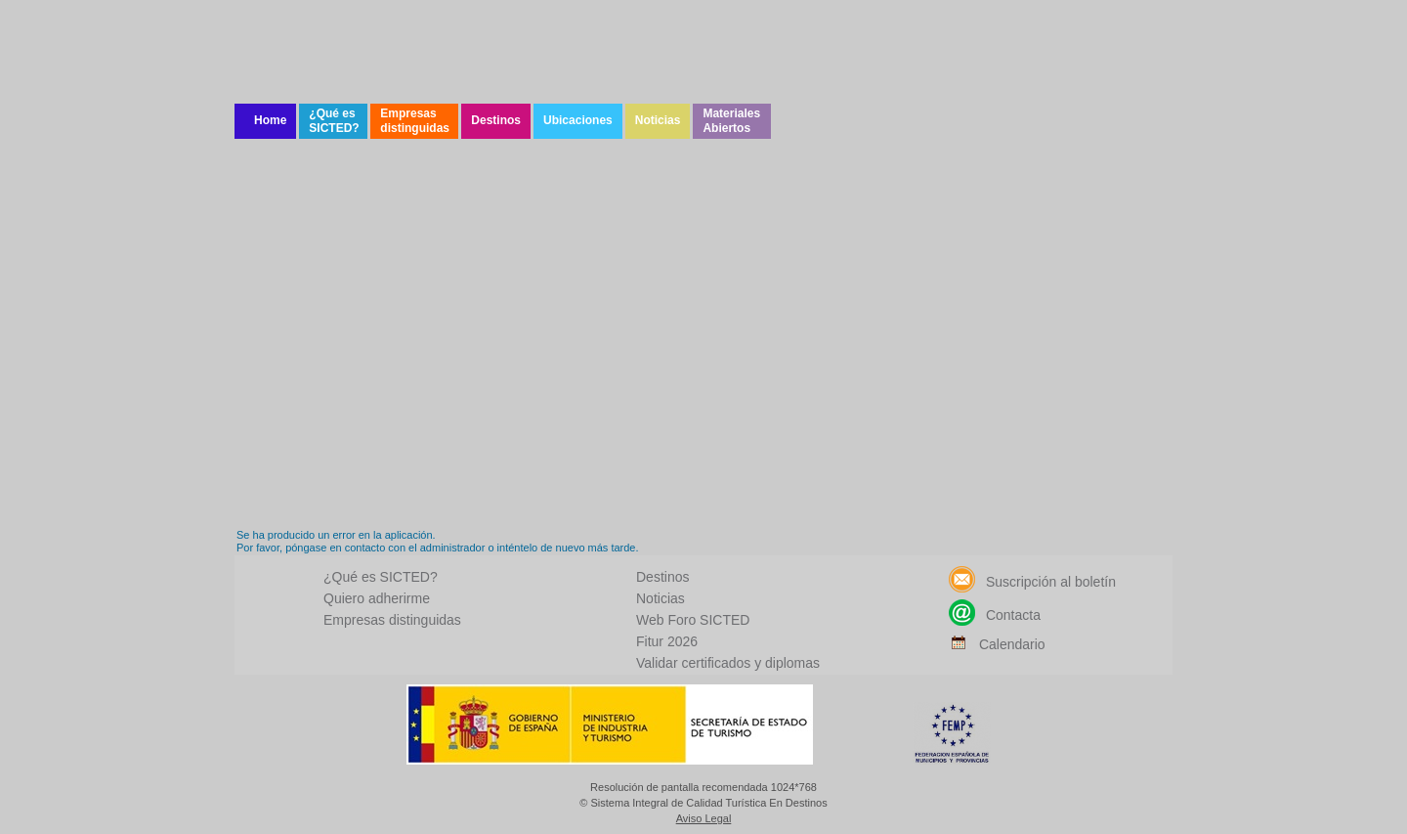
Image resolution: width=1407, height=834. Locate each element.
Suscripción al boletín (1032, 582)
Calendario (997, 644)
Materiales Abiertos (731, 121)
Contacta (995, 615)
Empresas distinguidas (414, 121)
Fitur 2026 (667, 641)
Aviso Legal (704, 818)
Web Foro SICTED (692, 620)
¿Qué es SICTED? (334, 121)
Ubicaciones (578, 120)
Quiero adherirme (376, 598)
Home (270, 120)
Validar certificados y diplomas (728, 663)
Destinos (496, 120)
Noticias (658, 120)
